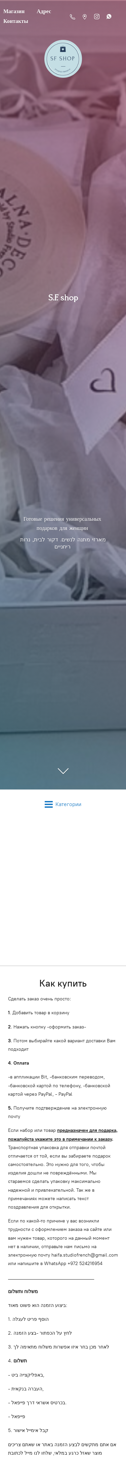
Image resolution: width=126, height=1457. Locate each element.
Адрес (44, 11)
